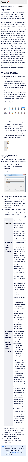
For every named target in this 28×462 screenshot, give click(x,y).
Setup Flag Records (16, 452)
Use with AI (21, 6)
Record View (11, 6)
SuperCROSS (3, 6)
